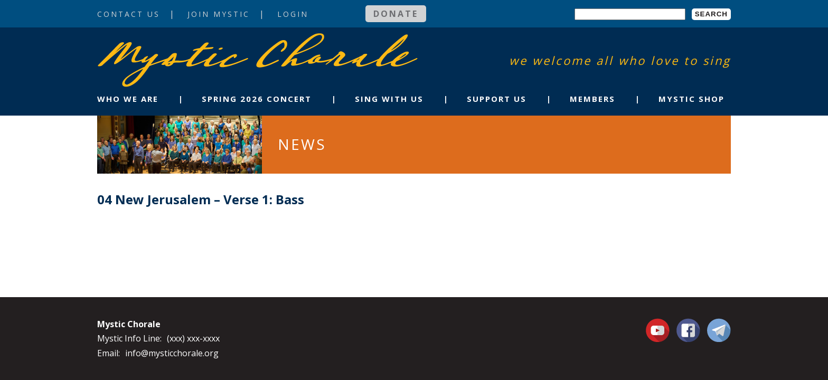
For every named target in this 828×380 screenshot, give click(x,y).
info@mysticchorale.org (172, 353)
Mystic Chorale (158, 44)
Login (292, 14)
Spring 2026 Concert (257, 98)
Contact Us (128, 14)
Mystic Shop (691, 98)
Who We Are (127, 98)
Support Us (496, 98)
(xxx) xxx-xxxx (193, 338)
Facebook (688, 324)
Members (592, 98)
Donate (395, 14)
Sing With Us (389, 98)
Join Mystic (218, 14)
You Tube (659, 329)
